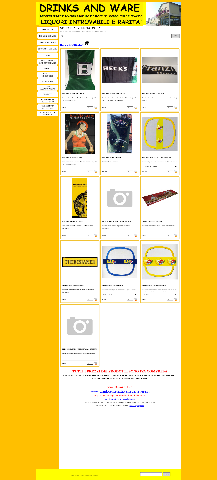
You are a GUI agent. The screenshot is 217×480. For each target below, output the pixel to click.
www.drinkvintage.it (127, 399)
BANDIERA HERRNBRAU (111, 157)
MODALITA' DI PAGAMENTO (47, 100)
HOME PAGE (47, 29)
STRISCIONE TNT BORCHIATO (154, 285)
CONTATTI (47, 94)
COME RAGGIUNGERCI (47, 87)
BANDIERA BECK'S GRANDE (73, 93)
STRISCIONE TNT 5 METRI (112, 285)
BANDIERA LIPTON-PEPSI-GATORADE (157, 157)
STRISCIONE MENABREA (152, 221)
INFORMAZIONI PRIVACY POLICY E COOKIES (84, 475)
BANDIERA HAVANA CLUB (72, 157)
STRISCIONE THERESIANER (73, 285)
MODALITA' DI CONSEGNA (47, 107)
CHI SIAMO (47, 81)
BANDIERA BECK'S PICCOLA (113, 93)
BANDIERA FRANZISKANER (153, 93)
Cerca (175, 36)
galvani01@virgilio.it (136, 406)
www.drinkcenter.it (112, 399)
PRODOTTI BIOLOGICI (47, 74)
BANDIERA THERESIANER (72, 221)
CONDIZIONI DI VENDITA (47, 113)
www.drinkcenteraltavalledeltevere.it (119, 391)
